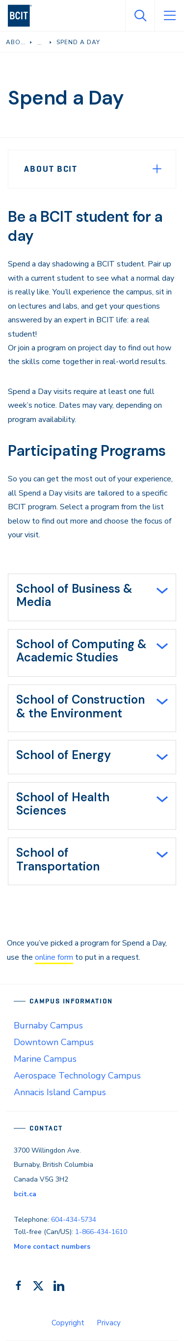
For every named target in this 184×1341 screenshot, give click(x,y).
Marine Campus (45, 1059)
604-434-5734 (73, 1219)
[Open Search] (140, 15)
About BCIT (51, 169)
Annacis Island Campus (60, 1092)
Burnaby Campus (48, 1025)
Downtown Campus (54, 1042)
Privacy (109, 1323)
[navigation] (24, 15)
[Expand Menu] (157, 169)
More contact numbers (52, 1246)
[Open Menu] (169, 15)
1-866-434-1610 (101, 1231)
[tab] (92, 597)
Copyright (68, 1323)
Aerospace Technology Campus (77, 1075)
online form (54, 957)
